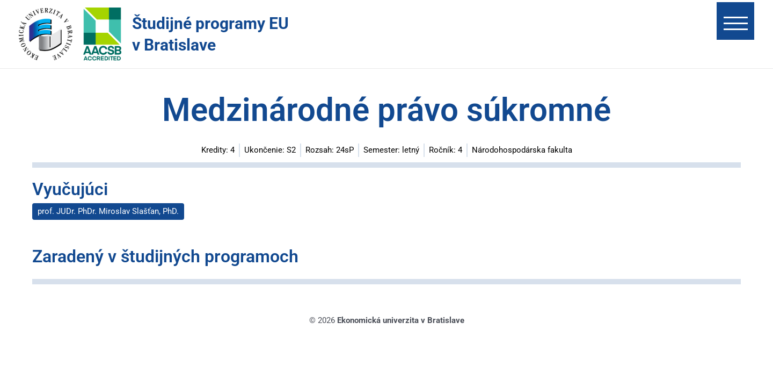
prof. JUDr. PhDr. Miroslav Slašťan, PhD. (108, 211)
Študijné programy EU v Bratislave (210, 34)
